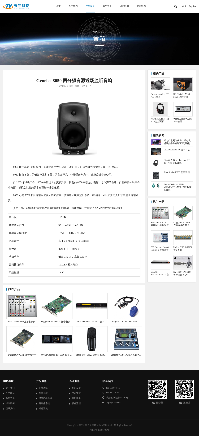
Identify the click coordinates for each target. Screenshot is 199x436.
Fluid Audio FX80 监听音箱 (177, 172)
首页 (58, 6)
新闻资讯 (107, 6)
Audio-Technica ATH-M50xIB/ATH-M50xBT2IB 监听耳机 (177, 187)
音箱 (77, 86)
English (192, 6)
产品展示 (90, 6)
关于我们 (73, 6)
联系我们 (141, 6)
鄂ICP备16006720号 (99, 430)
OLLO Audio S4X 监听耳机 (177, 149)
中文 (184, 6)
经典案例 (124, 6)
